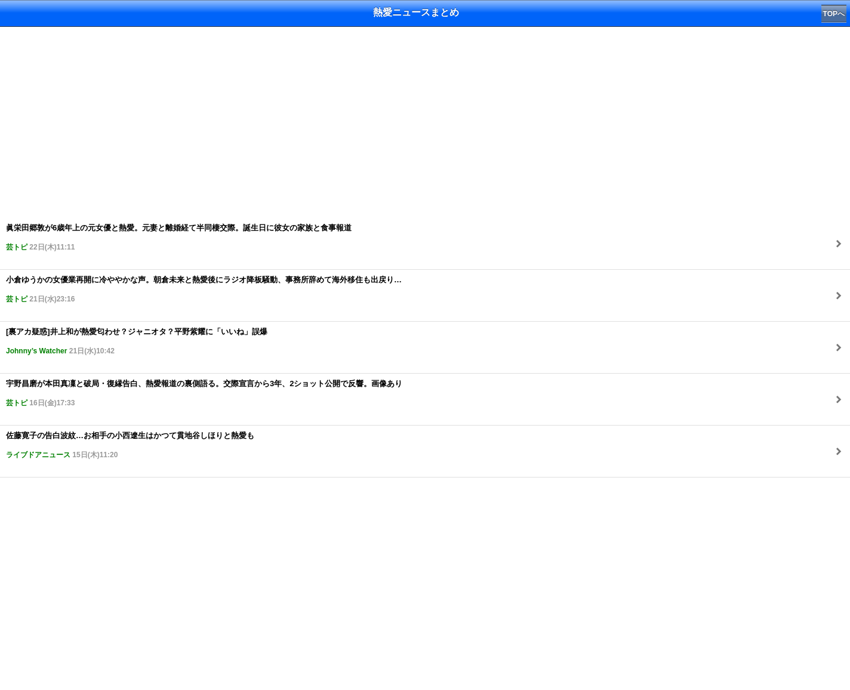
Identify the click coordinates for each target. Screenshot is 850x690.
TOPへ (834, 14)
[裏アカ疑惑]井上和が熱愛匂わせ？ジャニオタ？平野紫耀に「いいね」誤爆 (136, 341)
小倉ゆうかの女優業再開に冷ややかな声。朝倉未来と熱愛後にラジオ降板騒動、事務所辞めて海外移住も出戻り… (204, 289)
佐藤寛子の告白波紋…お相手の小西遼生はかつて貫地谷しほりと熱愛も (130, 445)
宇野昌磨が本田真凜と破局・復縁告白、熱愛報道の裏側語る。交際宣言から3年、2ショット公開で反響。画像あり (204, 393)
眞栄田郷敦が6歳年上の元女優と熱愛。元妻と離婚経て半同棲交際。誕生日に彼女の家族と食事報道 (179, 237)
